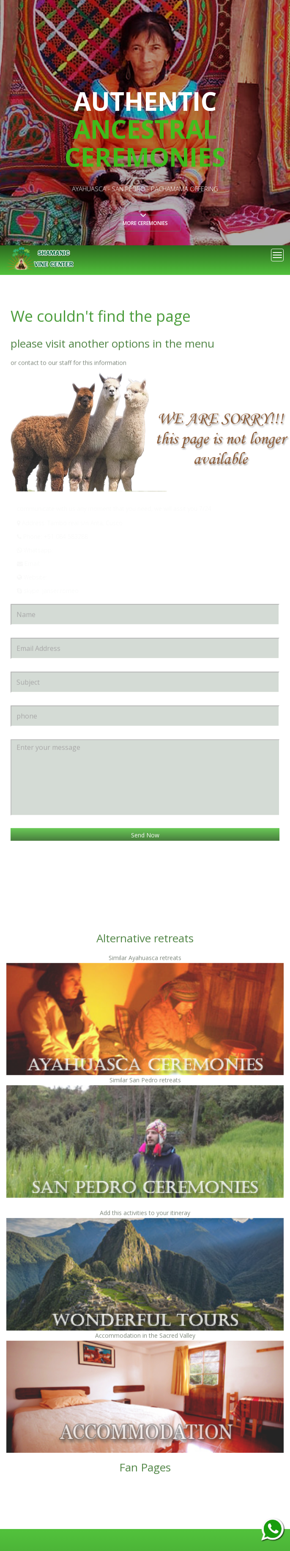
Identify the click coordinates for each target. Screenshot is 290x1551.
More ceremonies (145, 223)
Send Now (145, 836)
